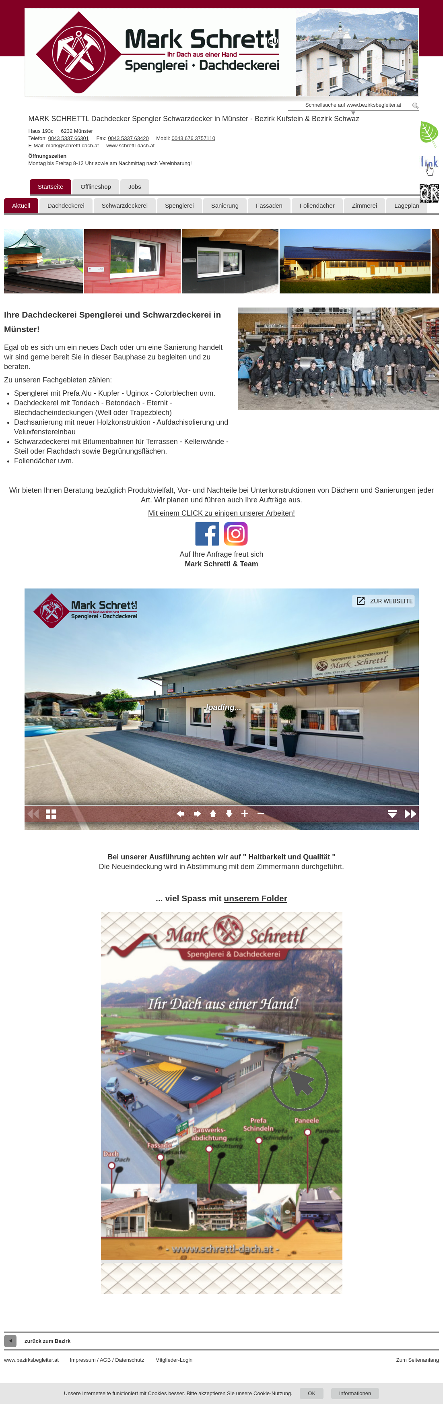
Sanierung (225, 205)
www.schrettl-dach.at (130, 145)
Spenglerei (179, 205)
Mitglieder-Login (174, 1360)
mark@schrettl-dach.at (72, 145)
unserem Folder (255, 898)
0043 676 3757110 (193, 138)
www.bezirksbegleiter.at (31, 1360)
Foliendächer (317, 205)
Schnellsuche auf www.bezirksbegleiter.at (353, 105)
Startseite (50, 186)
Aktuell (21, 205)
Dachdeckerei (65, 205)
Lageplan (406, 205)
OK (311, 1393)
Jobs (134, 186)
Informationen (355, 1393)
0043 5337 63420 (128, 138)
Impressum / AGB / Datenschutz (107, 1360)
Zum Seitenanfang (417, 1360)
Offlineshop (95, 186)
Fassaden (269, 205)
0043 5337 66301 (68, 138)
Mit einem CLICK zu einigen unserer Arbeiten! (221, 513)
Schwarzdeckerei (125, 205)
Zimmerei (364, 205)
